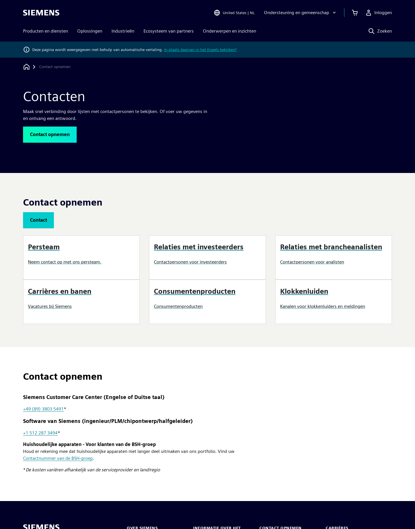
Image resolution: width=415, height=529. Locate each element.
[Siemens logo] (41, 13)
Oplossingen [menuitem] (89, 31)
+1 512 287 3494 (40, 433)
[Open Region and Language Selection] (234, 12)
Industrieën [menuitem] (123, 31)
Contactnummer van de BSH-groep (58, 458)
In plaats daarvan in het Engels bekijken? (200, 49)
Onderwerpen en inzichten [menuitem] (229, 31)
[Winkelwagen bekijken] (355, 12)
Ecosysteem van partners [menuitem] (169, 31)
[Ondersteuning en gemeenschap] (300, 12)
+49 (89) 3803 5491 (43, 409)
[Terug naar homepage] (26, 66)
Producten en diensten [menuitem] (45, 31)
